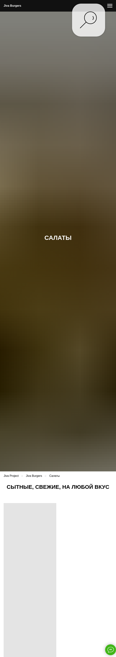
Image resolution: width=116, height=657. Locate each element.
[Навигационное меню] (109, 6)
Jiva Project (11, 475)
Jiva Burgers (34, 475)
